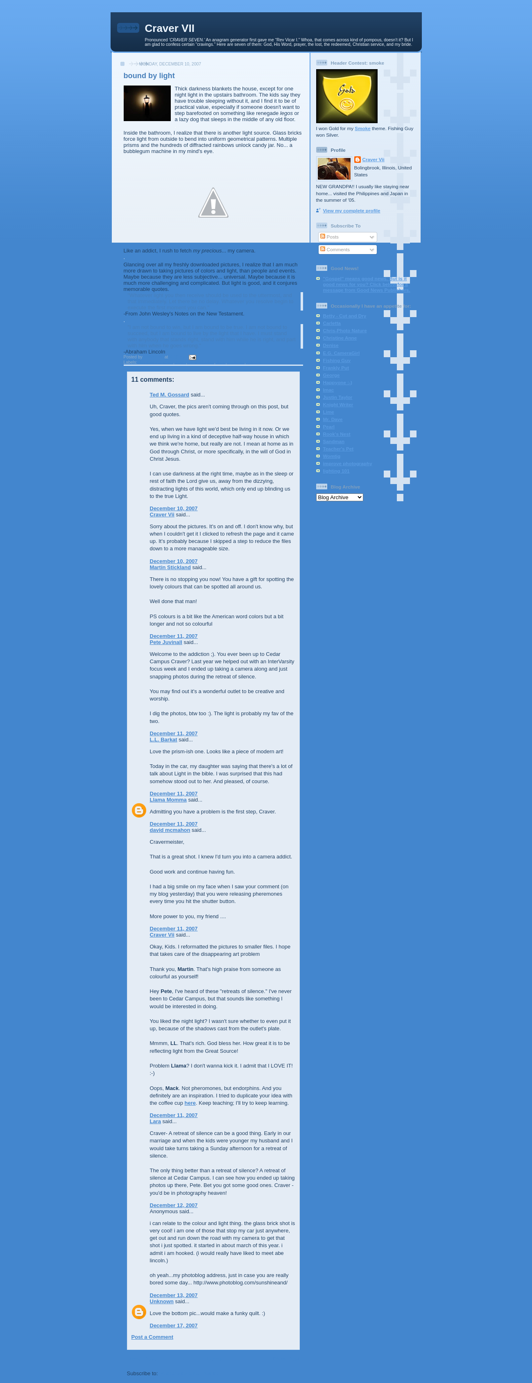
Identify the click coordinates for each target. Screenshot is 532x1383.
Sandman (334, 441)
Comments (335, 249)
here (190, 1103)
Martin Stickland (170, 567)
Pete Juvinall (166, 642)
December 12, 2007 (174, 1205)
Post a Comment (152, 1337)
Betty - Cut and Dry (345, 315)
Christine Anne (340, 337)
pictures (236, 362)
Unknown (162, 1301)
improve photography (347, 463)
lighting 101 (336, 470)
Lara (155, 1121)
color (181, 362)
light (221, 362)
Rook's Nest (337, 434)
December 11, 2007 (174, 636)
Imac (328, 389)
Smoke (362, 128)
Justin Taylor (338, 397)
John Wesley (201, 362)
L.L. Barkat (163, 740)
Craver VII (170, 28)
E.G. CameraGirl (341, 353)
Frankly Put (336, 367)
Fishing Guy (337, 360)
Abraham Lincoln (155, 362)
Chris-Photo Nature (345, 330)
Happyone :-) (337, 382)
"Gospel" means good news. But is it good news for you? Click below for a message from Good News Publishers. (366, 284)
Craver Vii (162, 514)
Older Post (286, 1359)
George (331, 375)
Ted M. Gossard (170, 395)
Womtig (332, 456)
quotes (254, 362)
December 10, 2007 (174, 508)
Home (214, 1359)
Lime (328, 411)
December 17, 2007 (174, 1325)
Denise (331, 345)
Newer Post (141, 1359)
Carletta (332, 323)
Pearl (329, 426)
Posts (329, 236)
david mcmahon (170, 830)
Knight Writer (338, 404)
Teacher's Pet (338, 448)
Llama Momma (168, 800)
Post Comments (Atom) (188, 1373)
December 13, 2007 (174, 1295)
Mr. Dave (333, 419)
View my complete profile (351, 210)
